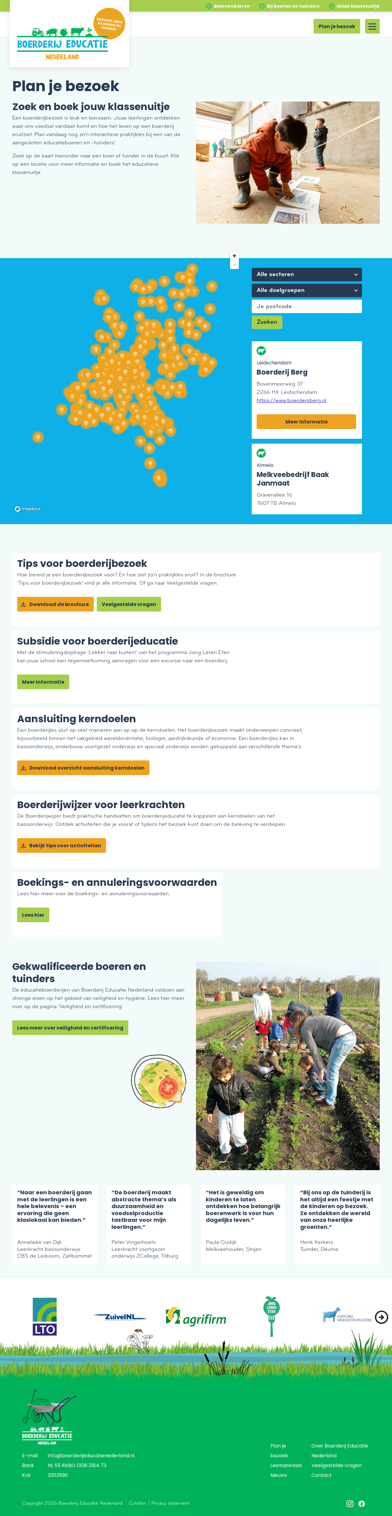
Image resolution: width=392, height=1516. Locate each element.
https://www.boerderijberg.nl (291, 400)
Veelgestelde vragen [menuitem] (336, 1465)
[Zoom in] (234, 255)
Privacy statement (170, 1503)
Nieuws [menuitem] (278, 1475)
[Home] (69, 33)
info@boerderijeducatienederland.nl (91, 1456)
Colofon (137, 1503)
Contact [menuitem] (321, 1475)
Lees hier (33, 915)
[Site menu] (372, 26)
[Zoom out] (234, 264)
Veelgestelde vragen (129, 604)
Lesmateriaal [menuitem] (286, 1465)
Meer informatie (306, 422)
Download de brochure (59, 604)
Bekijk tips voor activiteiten (65, 846)
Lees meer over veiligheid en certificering (70, 1028)
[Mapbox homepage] (27, 508)
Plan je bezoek (336, 26)
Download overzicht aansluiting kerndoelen (87, 768)
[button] (381, 1317)
